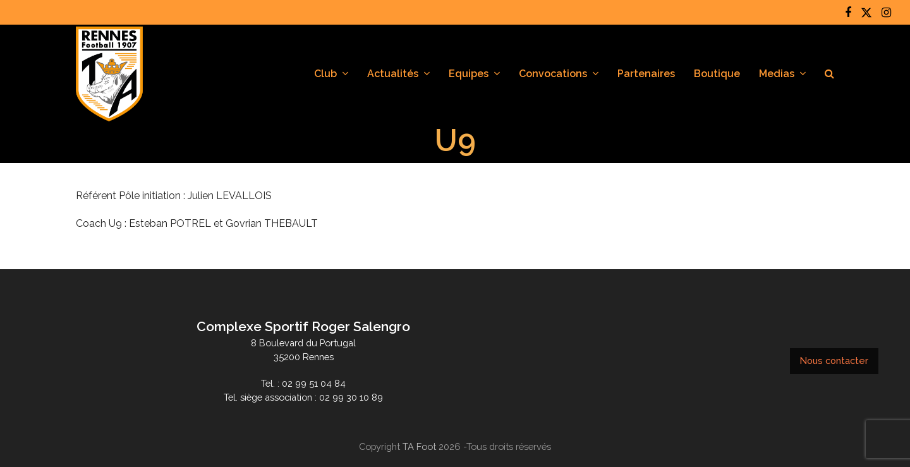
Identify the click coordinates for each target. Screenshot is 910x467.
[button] (829, 74)
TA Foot (419, 446)
